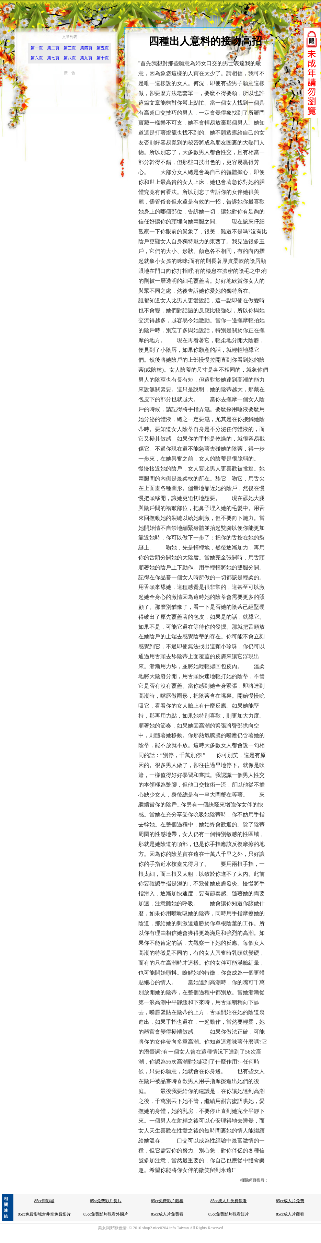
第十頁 (102, 58)
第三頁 (70, 48)
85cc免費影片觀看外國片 (105, 1214)
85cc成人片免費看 (167, 1214)
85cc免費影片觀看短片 (228, 1214)
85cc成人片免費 (290, 1200)
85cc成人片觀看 (290, 1214)
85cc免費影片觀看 (167, 1200)
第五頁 (102, 48)
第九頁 (86, 58)
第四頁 (86, 48)
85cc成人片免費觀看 (228, 1200)
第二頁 (53, 48)
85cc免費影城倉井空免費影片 (44, 1214)
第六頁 (37, 58)
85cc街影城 (44, 1200)
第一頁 (37, 48)
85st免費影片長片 (106, 1200)
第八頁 (70, 58)
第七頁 (53, 58)
